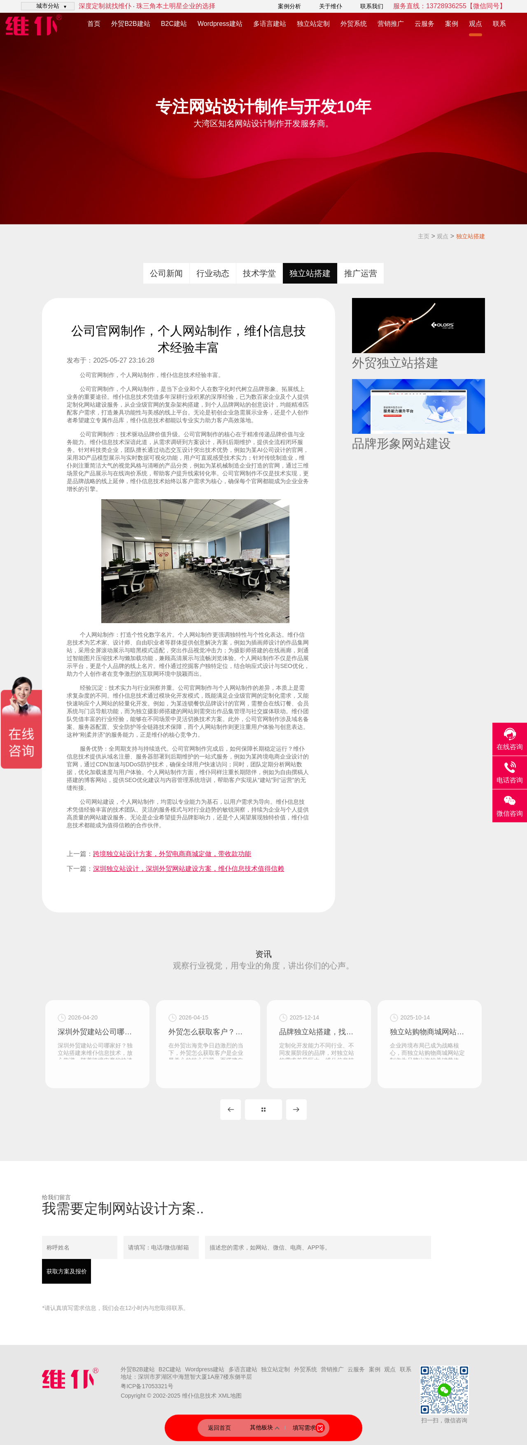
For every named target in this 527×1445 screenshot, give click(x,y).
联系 (499, 23)
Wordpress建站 (220, 23)
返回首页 (219, 1427)
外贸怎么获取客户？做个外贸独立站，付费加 (208, 1083)
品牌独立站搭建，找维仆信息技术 (319, 1083)
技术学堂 (259, 273)
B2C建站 (174, 23)
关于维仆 (330, 6)
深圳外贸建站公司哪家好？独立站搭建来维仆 (97, 1083)
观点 (475, 23)
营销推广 (391, 23)
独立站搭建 (470, 236)
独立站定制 (313, 23)
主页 (423, 236)
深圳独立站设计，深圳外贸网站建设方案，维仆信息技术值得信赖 (188, 868)
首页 (93, 23)
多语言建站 (269, 23)
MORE (263, 1109)
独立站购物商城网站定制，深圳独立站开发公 (429, 1083)
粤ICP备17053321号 (147, 1386)
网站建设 (102, 801)
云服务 (424, 23)
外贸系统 (353, 23)
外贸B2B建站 (130, 23)
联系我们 (371, 6)
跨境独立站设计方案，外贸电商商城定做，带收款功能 (172, 853)
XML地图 (230, 1395)
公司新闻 (166, 273)
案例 (451, 23)
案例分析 (289, 6)
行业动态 (212, 273)
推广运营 (360, 273)
